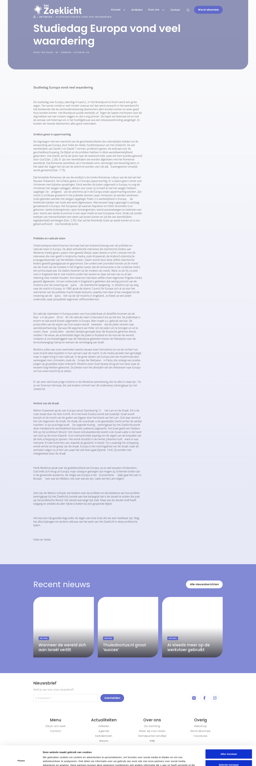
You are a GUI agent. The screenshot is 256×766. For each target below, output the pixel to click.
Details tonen (176, 759)
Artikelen (137, 10)
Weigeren (228, 755)
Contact (175, 10)
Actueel (118, 10)
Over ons (156, 10)
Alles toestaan (228, 734)
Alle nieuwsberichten (204, 584)
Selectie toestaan (229, 744)
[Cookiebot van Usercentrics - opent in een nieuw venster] (21, 759)
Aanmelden (112, 698)
